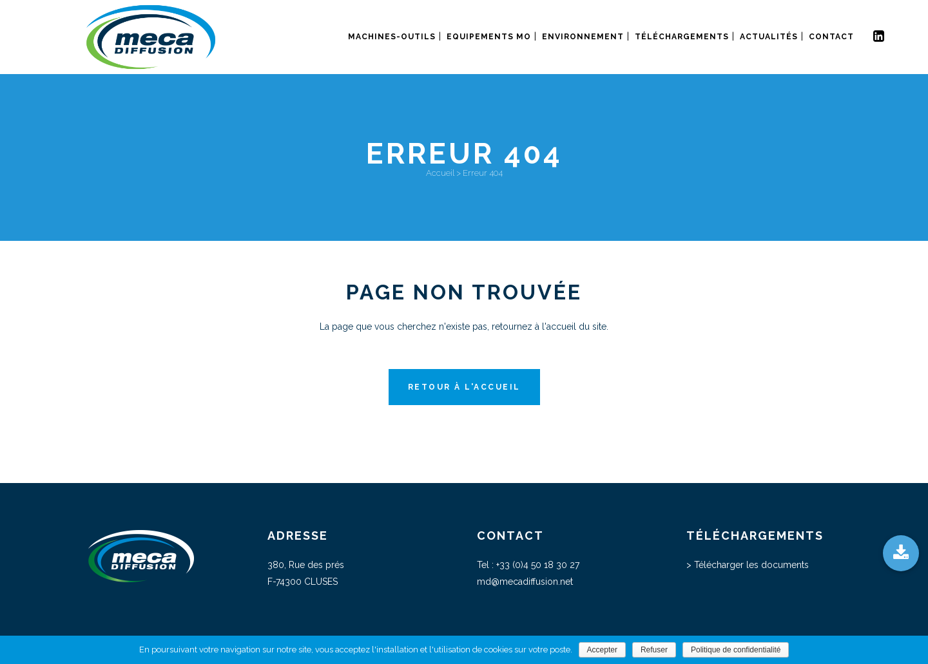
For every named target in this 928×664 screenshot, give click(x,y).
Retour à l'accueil (464, 387)
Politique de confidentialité (735, 649)
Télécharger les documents (751, 565)
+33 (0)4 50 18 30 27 (537, 565)
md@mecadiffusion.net (525, 581)
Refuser (654, 649)
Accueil (440, 173)
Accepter (602, 649)
